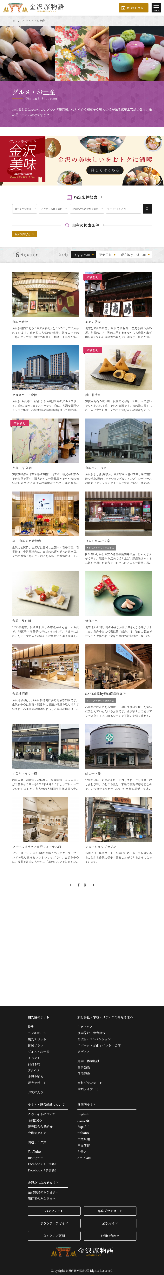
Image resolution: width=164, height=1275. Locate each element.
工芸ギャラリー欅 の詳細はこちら (45, 757)
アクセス (34, 1070)
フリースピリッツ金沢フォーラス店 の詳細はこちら (45, 830)
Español (83, 1126)
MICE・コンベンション (94, 1039)
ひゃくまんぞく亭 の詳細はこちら (118, 528)
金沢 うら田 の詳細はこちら (45, 604)
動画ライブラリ (88, 1089)
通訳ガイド (110, 1223)
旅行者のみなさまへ (42, 1198)
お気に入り (35, 1092)
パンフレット (54, 1211)
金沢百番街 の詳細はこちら (45, 305)
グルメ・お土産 (38, 1051)
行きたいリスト (136, 8)
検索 (147, 209)
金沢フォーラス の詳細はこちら (118, 452)
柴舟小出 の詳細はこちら (118, 604)
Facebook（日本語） (43, 1164)
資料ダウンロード (89, 1082)
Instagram (35, 1157)
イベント (34, 1058)
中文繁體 (83, 1139)
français (83, 1120)
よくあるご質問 (54, 1236)
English (83, 1114)
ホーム (16, 21)
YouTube (34, 1151)
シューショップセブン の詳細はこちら (118, 830)
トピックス (85, 1026)
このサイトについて (42, 1114)
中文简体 (83, 1145)
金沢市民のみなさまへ (43, 1192)
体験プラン (35, 1045)
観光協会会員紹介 (40, 1126)
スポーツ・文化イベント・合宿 (99, 1045)
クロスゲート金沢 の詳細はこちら (45, 378)
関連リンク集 (37, 1142)
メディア (83, 1051)
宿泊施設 (83, 1073)
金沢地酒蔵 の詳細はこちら (45, 681)
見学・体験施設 (88, 1061)
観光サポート (37, 1082)
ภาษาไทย (84, 1157)
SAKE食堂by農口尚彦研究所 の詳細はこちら (118, 681)
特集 (31, 1026)
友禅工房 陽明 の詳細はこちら (45, 452)
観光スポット (37, 1039)
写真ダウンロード (110, 1211)
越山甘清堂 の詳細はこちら (118, 378)
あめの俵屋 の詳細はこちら (118, 305)
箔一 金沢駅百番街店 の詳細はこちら (45, 528)
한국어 (82, 1151)
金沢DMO (35, 1120)
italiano (83, 1132)
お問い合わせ (110, 1236)
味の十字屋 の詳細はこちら (118, 757)
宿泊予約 (34, 1064)
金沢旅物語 (33, 7)
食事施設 (83, 1067)
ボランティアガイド (54, 1223)
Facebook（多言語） (43, 1170)
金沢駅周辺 (22, 234)
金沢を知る (35, 1076)
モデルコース (37, 1033)
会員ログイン (37, 1132)
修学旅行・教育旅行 (91, 1033)
